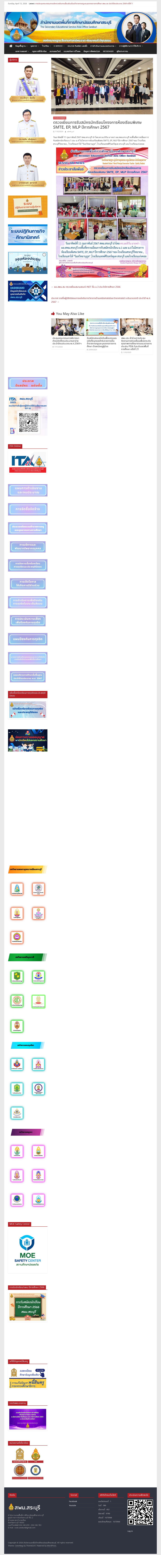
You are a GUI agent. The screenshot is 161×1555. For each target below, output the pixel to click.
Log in (130, 1531)
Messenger (108, 51)
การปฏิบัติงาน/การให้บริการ (130, 46)
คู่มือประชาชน (122, 51)
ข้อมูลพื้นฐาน (20, 46)
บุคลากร (34, 46)
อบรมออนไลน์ (55, 51)
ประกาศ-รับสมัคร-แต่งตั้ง (77, 46)
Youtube (72, 1505)
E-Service (58, 46)
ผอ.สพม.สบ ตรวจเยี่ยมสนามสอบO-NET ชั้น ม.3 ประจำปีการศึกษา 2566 (85, 287)
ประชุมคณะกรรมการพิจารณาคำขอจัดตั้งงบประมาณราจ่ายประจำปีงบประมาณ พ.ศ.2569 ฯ (67, 341)
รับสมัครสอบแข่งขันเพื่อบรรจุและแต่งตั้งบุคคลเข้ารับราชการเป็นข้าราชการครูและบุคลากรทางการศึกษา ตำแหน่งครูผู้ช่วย (102, 342)
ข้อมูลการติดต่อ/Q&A (91, 51)
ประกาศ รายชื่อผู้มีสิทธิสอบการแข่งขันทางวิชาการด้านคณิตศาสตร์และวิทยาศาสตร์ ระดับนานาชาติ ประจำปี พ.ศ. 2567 (101, 300)
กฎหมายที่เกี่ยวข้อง (39, 51)
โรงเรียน (45, 46)
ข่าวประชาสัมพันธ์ (59, 118)
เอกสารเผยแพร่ (21, 51)
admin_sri (70, 132)
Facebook (73, 1501)
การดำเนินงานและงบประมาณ (102, 46)
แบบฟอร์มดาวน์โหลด (72, 51)
